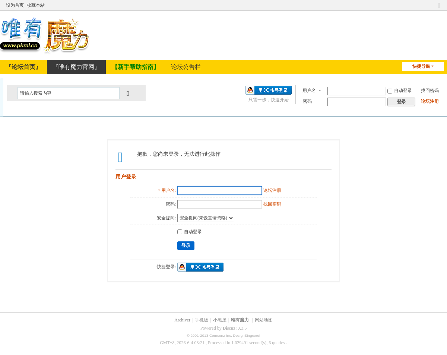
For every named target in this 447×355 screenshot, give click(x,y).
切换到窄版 (439, 4)
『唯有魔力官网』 (76, 67)
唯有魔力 (240, 320)
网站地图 (264, 320)
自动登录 (399, 89)
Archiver (182, 320)
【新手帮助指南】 (135, 67)
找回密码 (430, 89)
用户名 (309, 89)
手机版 (201, 320)
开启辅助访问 (432, 4)
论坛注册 (430, 100)
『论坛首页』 (23, 67)
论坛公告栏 (186, 67)
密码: (171, 204)
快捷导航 (421, 66)
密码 (307, 100)
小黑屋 (219, 320)
